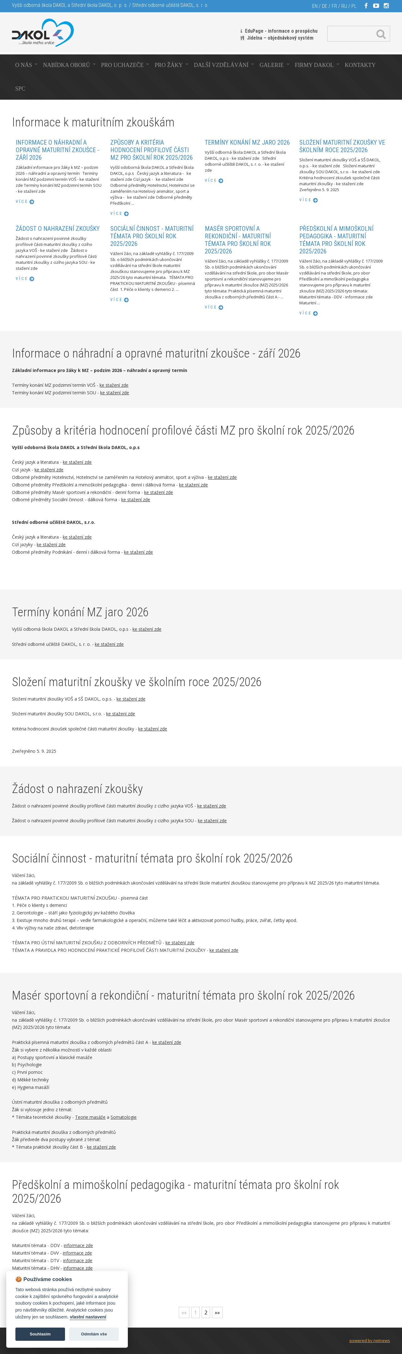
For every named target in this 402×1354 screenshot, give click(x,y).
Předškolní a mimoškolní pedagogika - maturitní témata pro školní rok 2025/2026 (336, 242)
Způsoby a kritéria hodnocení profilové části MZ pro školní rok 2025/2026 (151, 152)
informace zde (78, 1245)
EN (315, 6)
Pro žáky (169, 65)
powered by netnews (370, 1340)
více (22, 203)
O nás (23, 65)
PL (353, 6)
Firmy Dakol (314, 65)
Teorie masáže (90, 1117)
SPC (20, 89)
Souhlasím (40, 1334)
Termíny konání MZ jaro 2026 (247, 143)
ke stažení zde (114, 385)
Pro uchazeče (122, 65)
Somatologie (124, 1117)
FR (334, 6)
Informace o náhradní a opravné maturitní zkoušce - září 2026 (57, 152)
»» (217, 1312)
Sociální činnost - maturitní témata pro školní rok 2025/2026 (151, 238)
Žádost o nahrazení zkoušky (58, 230)
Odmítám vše (94, 1334)
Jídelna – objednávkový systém (280, 38)
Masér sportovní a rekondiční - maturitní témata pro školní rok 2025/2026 (238, 242)
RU (344, 6)
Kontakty (360, 65)
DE (324, 6)
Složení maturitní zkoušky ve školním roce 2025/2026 (342, 148)
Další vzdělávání (221, 65)
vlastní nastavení (88, 1316)
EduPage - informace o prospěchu (281, 31)
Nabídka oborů (66, 65)
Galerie (272, 65)
